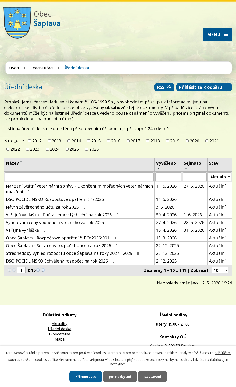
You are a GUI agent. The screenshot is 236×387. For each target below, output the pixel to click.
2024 (54, 149)
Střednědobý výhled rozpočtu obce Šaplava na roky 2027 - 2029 (73, 253)
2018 (155, 141)
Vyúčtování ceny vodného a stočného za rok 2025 (59, 222)
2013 (56, 141)
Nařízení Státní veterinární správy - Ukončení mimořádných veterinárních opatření (79, 188)
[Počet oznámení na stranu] (220, 270)
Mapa (60, 339)
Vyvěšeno (166, 163)
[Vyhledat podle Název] (79, 176)
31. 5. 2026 (194, 230)
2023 (34, 149)
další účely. (223, 353)
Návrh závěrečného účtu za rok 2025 (46, 207)
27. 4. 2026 (166, 222)
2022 (15, 149)
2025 (74, 149)
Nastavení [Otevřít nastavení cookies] (152, 376)
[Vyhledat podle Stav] (219, 176)
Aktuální (217, 186)
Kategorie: (14, 140)
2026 (94, 149)
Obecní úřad (41, 68)
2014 (76, 141)
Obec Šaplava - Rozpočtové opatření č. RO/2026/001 (62, 238)
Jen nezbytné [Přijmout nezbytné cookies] (120, 376)
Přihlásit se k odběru (204, 87)
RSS (164, 87)
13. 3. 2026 (166, 238)
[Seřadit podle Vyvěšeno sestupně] (158, 169)
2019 (174, 141)
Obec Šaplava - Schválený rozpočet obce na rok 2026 (63, 245)
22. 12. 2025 (167, 245)
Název (12, 163)
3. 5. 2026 (165, 207)
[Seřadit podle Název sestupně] (21, 163)
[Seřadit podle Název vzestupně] (21, 161)
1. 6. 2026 (193, 214)
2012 (37, 141)
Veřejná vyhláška (27, 230)
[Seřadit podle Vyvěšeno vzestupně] (158, 167)
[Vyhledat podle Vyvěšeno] (168, 176)
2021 (214, 141)
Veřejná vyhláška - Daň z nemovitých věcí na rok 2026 (63, 214)
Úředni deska (59, 328)
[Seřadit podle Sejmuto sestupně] (186, 169)
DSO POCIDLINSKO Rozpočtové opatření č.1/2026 (59, 199)
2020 (194, 141)
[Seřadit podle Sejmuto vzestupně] (186, 167)
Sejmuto (192, 163)
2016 (115, 141)
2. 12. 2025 (166, 261)
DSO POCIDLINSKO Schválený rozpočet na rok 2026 (61, 261)
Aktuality (59, 323)
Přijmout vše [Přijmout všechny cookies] (85, 376)
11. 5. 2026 (166, 186)
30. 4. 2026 (166, 214)
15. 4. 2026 (166, 230)
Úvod (14, 68)
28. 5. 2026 (194, 222)
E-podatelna (59, 334)
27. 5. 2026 (194, 186)
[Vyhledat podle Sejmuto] (195, 176)
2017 (135, 141)
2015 (96, 141)
